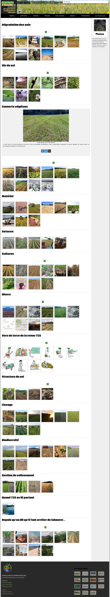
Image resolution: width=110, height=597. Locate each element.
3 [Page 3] (48, 32)
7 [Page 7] (52, 261)
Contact (4, 589)
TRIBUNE (47, 15)
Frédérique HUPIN (7, 586)
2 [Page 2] (38, 162)
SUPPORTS (23, 15)
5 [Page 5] (47, 261)
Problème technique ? (8, 593)
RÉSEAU (72, 15)
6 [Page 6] (48, 162)
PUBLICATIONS (59, 15)
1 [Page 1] (43, 32)
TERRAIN (35, 15)
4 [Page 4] (43, 162)
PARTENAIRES (85, 15)
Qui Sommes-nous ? (100, 15)
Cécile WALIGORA (7, 584)
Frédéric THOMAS (7, 582)
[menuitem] (4, 15)
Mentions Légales (6, 591)
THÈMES (11, 15)
